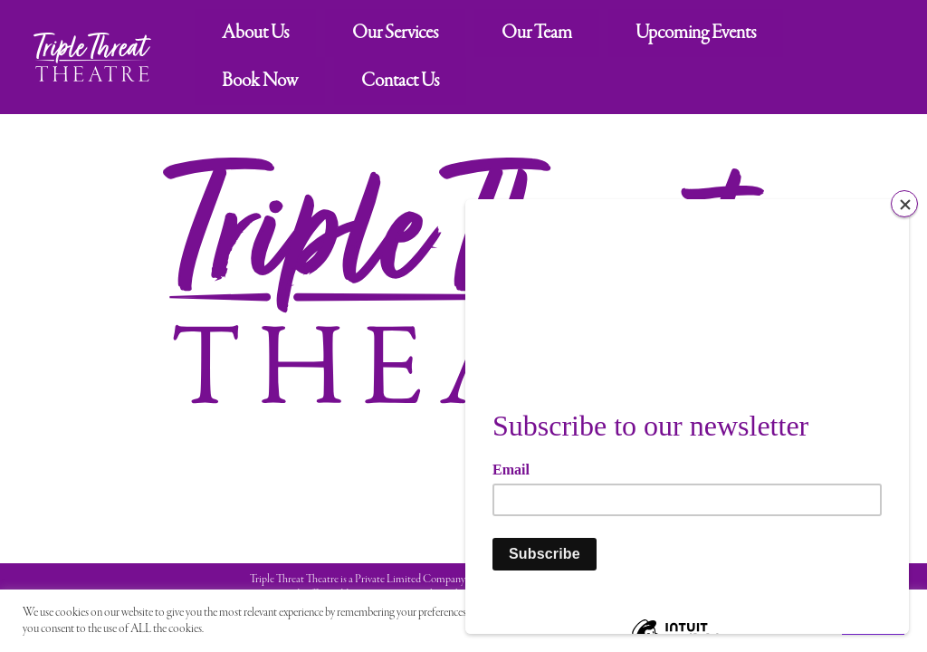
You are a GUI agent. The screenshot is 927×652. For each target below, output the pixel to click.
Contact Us (400, 81)
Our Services (395, 33)
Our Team (537, 33)
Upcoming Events (696, 33)
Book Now (260, 81)
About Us (255, 33)
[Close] (904, 203)
